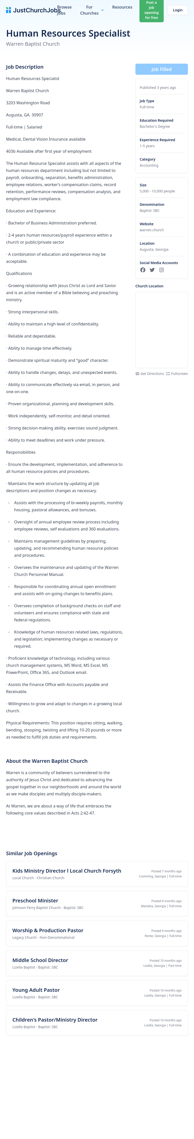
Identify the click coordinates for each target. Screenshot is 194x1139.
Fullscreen (177, 373)
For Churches (89, 10)
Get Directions (149, 373)
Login (178, 10)
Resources (122, 7)
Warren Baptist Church (33, 43)
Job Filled (162, 69)
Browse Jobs (64, 10)
